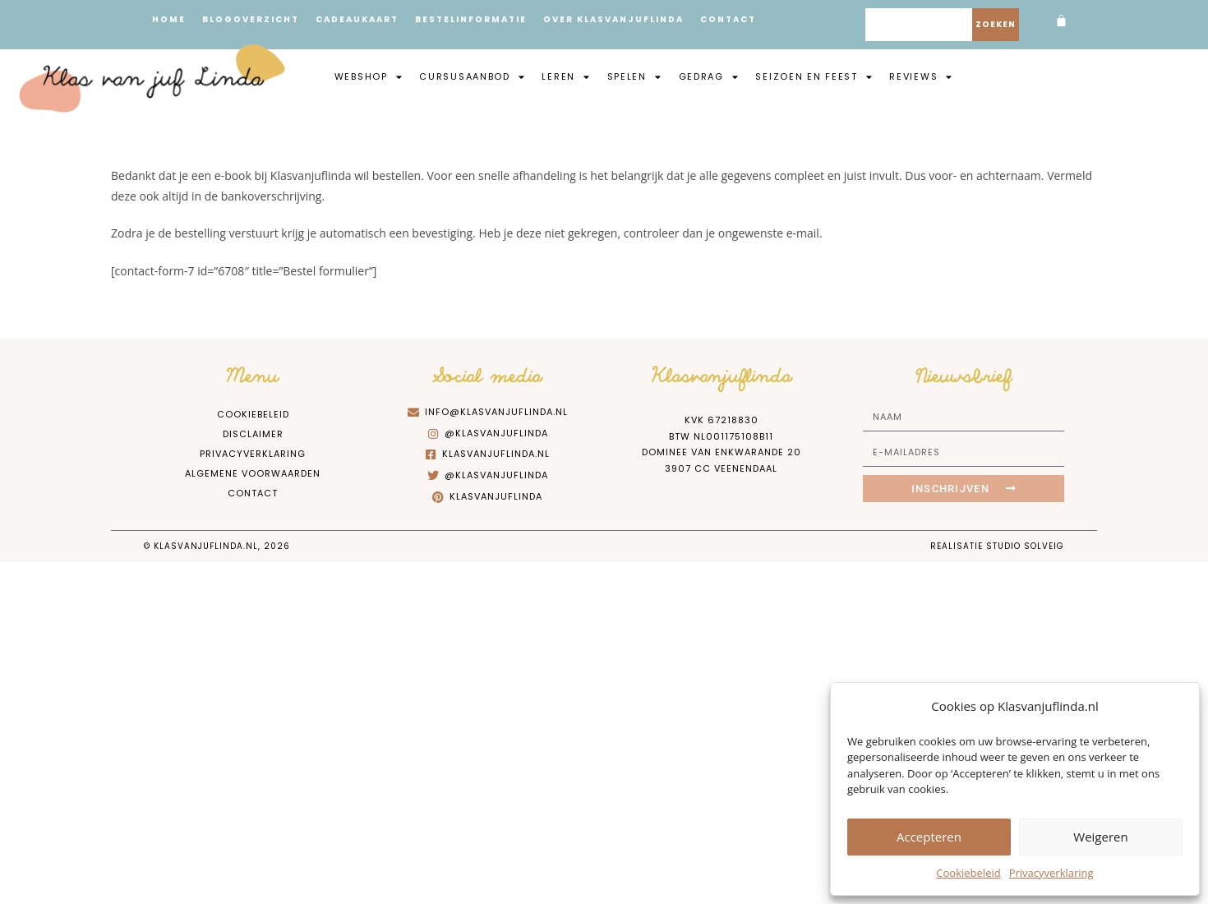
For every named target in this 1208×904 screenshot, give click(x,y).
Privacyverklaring (1051, 872)
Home (169, 19)
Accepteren (929, 836)
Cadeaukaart (357, 19)
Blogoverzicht (250, 19)
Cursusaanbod (472, 76)
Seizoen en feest (814, 76)
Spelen (634, 76)
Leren (566, 76)
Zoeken (995, 24)
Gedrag (709, 76)
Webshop (368, 76)
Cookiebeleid (968, 872)
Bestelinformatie (471, 19)
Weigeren (1100, 836)
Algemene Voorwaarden (252, 473)
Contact (728, 19)
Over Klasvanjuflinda (613, 19)
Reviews (921, 76)
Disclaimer (253, 433)
